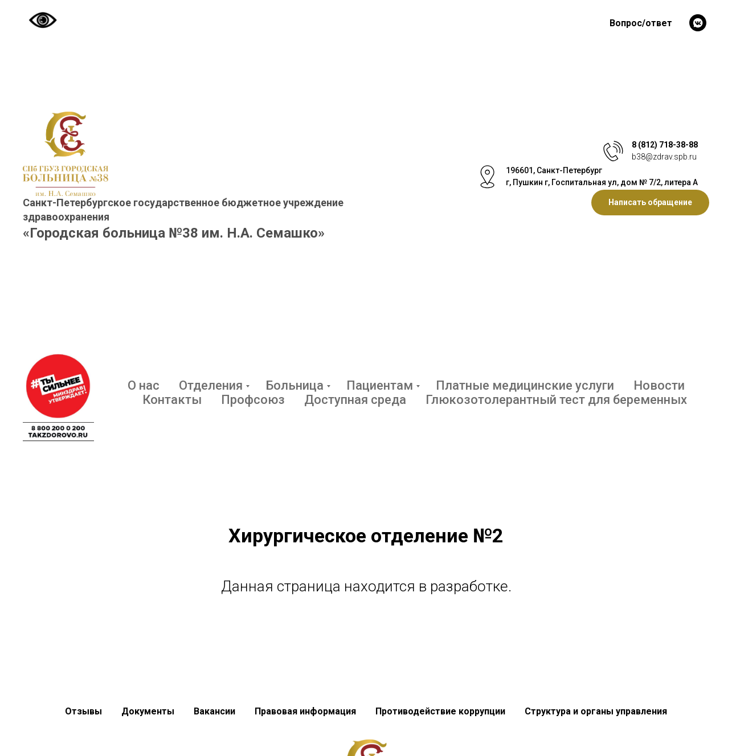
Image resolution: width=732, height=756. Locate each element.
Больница (294, 385)
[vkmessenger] (697, 22)
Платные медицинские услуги (525, 385)
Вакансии (214, 711)
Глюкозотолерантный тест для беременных (556, 400)
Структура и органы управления (596, 711)
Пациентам (379, 385)
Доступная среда (355, 400)
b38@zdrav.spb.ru (664, 156)
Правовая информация (305, 711)
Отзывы (83, 711)
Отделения (211, 385)
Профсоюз (253, 400)
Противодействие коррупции (440, 711)
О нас (144, 385)
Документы (147, 711)
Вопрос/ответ (641, 23)
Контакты (172, 400)
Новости (659, 385)
